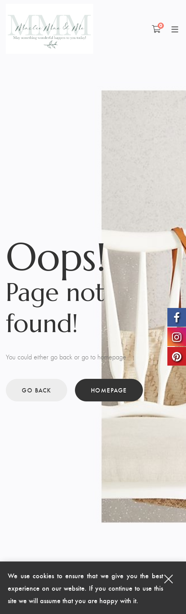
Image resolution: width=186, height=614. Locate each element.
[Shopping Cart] (156, 29)
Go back (36, 390)
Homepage (109, 390)
